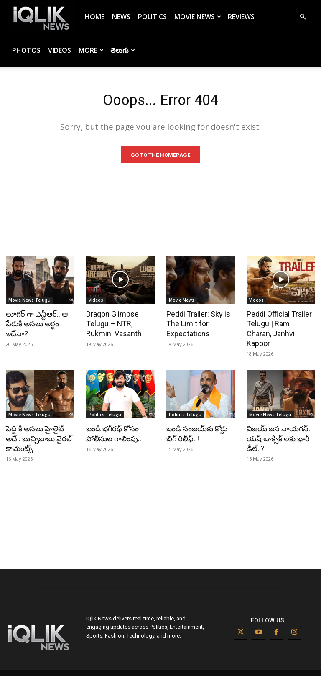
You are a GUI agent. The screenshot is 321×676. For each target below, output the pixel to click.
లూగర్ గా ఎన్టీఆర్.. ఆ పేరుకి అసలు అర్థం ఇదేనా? (35, 325)
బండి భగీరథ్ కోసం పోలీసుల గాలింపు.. (112, 424)
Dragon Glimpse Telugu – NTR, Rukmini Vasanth (112, 325)
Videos (59, 50)
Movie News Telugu (29, 302)
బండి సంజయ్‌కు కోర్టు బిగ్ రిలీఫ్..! (195, 424)
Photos (26, 50)
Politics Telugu (105, 405)
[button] (303, 17)
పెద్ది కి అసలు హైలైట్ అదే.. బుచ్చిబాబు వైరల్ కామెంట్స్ (37, 428)
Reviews (241, 16)
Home (94, 16)
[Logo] (42, 17)
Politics (152, 16)
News (121, 16)
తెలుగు (122, 50)
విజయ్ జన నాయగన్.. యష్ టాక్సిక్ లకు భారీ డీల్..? (277, 428)
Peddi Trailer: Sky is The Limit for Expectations (196, 325)
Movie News (197, 16)
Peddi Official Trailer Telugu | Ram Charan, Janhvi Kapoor (279, 325)
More (91, 50)
